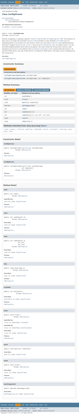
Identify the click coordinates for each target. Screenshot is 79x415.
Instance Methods (24, 90)
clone (6, 129)
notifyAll (54, 129)
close (24, 99)
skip (24, 121)
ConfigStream (9, 75)
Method (27, 8)
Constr (20, 8)
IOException (26, 150)
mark (24, 102)
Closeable (6, 27)
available (26, 96)
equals (12, 129)
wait (70, 129)
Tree (26, 2)
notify (45, 129)
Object (44, 126)
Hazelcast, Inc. (16, 413)
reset (24, 118)
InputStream (14, 35)
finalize (20, 129)
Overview (4, 2)
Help (45, 2)
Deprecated (34, 2)
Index (41, 2)
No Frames (32, 5)
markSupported (28, 105)
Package (11, 2)
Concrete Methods (41, 90)
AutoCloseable (17, 27)
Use (23, 2)
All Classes (44, 5)
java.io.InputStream (12, 20)
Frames (25, 5)
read (24, 109)
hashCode (37, 129)
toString (63, 129)
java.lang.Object (8, 18)
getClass (29, 129)
